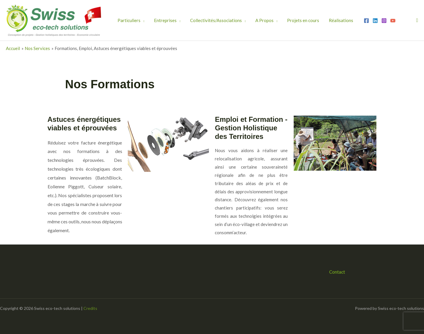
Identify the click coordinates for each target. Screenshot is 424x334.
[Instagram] (358, 20)
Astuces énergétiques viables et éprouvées (84, 123)
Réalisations (317, 20)
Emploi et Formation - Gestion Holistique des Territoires (251, 127)
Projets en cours (284, 20)
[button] (417, 20)
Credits (90, 308)
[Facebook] (340, 20)
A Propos (249, 20)
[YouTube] (367, 20)
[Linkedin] (349, 20)
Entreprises (159, 20)
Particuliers (126, 20)
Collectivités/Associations (205, 20)
